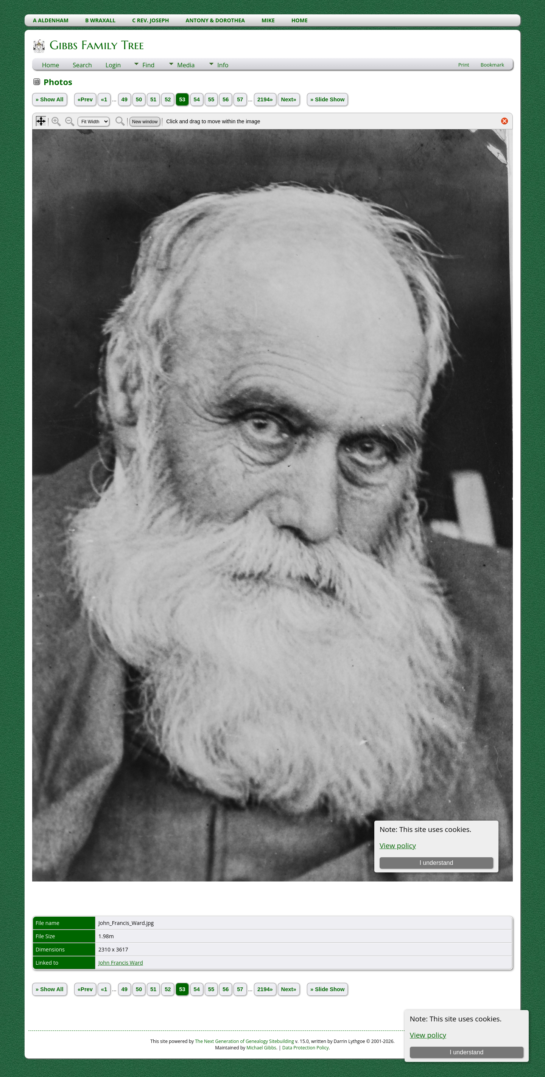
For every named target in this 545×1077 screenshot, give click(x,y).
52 (168, 99)
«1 (104, 99)
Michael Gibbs (261, 1047)
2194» (265, 99)
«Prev (85, 99)
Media (186, 65)
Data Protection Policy (305, 1047)
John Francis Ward (120, 962)
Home (50, 65)
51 (153, 99)
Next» (288, 99)
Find (148, 65)
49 (124, 99)
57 (240, 99)
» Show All (50, 99)
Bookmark (492, 64)
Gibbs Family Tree (96, 45)
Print (463, 64)
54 (197, 99)
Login (113, 65)
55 (211, 99)
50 (139, 99)
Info (222, 65)
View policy (428, 1035)
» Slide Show (327, 99)
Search (82, 65)
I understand (466, 1052)
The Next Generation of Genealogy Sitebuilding (244, 1041)
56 (226, 99)
